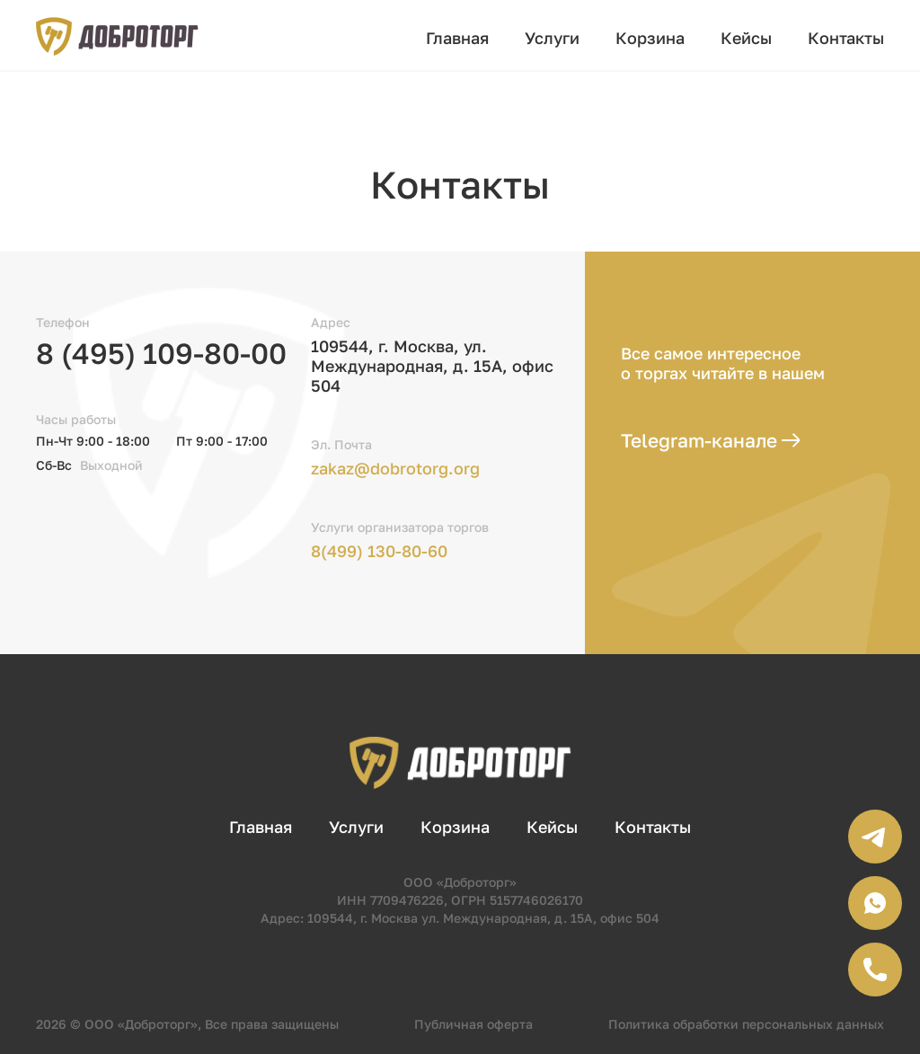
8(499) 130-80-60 (379, 551)
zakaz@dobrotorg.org (395, 468)
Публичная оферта (473, 1024)
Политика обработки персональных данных (746, 1024)
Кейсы (746, 38)
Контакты (846, 38)
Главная (457, 38)
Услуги (552, 38)
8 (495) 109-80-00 (161, 353)
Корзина (650, 38)
